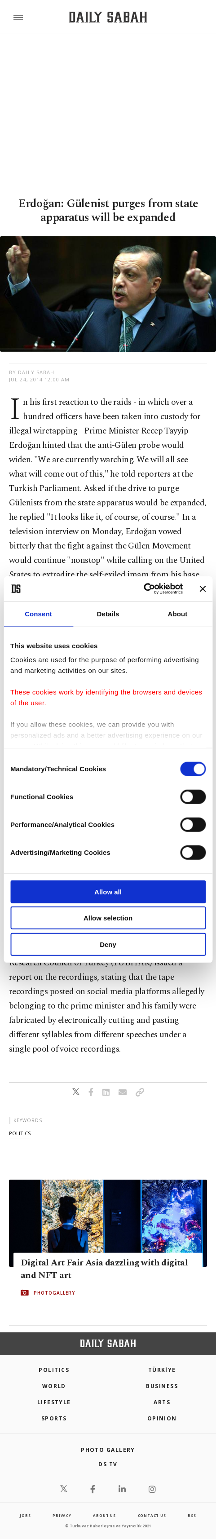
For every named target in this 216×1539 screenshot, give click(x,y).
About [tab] (178, 613)
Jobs (25, 1515)
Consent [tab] (38, 613)
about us (104, 1515)
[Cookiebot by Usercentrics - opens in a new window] (143, 589)
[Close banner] (202, 589)
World (54, 1386)
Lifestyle (54, 1402)
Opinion (162, 1418)
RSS (192, 1515)
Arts (162, 1402)
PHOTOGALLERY (54, 1292)
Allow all (108, 891)
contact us (152, 1515)
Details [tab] (108, 613)
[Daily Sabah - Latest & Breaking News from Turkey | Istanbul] (108, 17)
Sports (54, 1418)
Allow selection (108, 918)
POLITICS (54, 1370)
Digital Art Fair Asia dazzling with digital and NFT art (104, 1269)
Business (162, 1386)
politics (20, 1133)
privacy (62, 1515)
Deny (108, 944)
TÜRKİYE (162, 1370)
